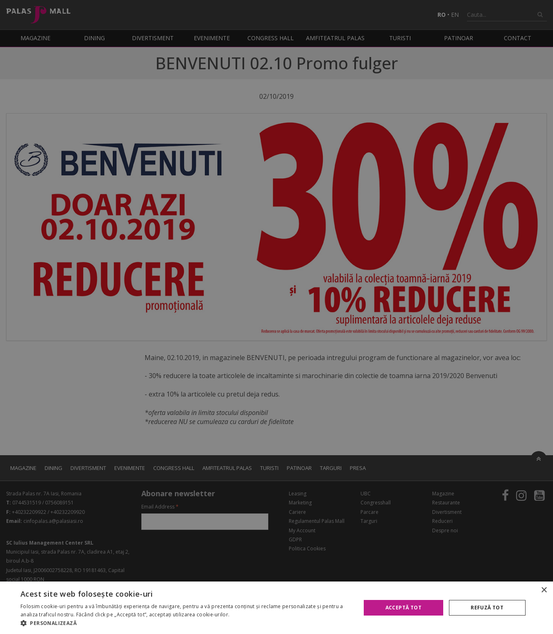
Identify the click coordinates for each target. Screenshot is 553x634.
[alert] (276, 317)
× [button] (544, 590)
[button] (185, 623)
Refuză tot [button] (487, 607)
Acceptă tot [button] (403, 607)
